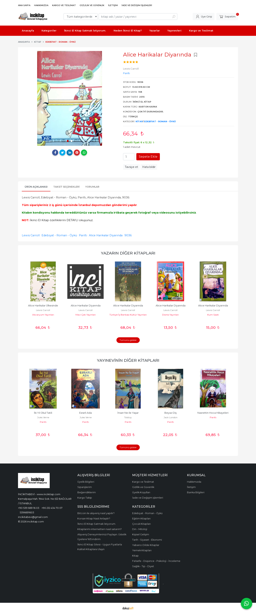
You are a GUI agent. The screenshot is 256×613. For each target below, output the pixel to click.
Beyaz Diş (170, 412)
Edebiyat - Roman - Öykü (160, 121)
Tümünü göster (128, 340)
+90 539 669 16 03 (28, 507)
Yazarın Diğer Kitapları (128, 253)
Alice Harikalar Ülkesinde (43, 305)
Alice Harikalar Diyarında (106, 235)
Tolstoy (128, 417)
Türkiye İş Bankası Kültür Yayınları (128, 314)
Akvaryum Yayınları (43, 314)
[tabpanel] (69, 98)
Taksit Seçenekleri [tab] (66, 186)
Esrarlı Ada (85, 412)
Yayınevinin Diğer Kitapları (128, 360)
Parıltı (83, 235)
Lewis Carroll (31, 235)
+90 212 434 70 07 (52, 507)
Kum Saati (213, 314)
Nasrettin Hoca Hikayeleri (213, 412)
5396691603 (27, 512)
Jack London (170, 417)
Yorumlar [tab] (92, 186)
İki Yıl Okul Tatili (43, 412)
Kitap (139, 121)
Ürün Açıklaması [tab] (36, 186)
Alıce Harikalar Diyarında (170, 305)
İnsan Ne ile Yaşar (128, 412)
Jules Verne (43, 417)
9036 (128, 235)
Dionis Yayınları (170, 314)
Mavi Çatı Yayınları (85, 314)
